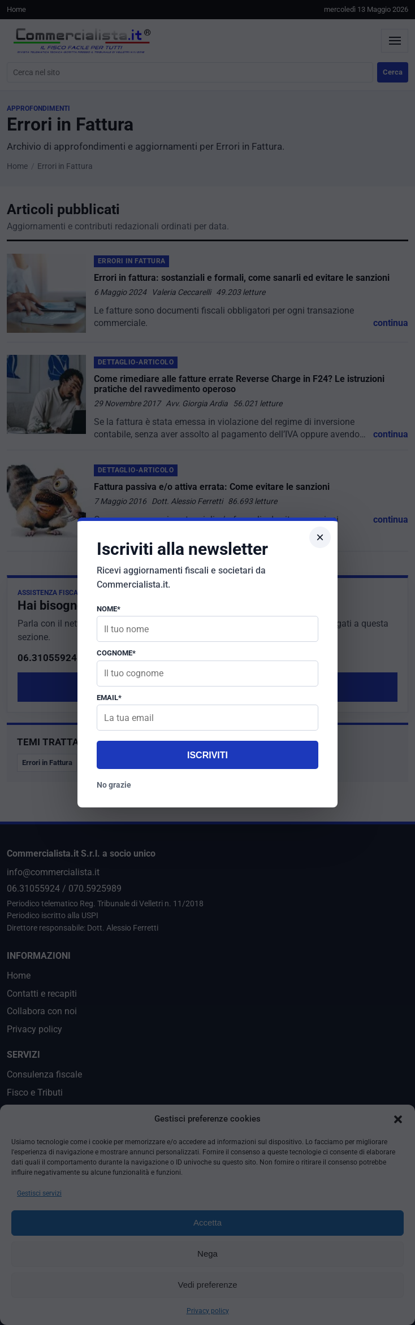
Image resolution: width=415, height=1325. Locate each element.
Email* (109, 697)
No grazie (114, 784)
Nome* (108, 609)
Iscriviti (207, 755)
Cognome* (116, 653)
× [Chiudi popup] (320, 537)
